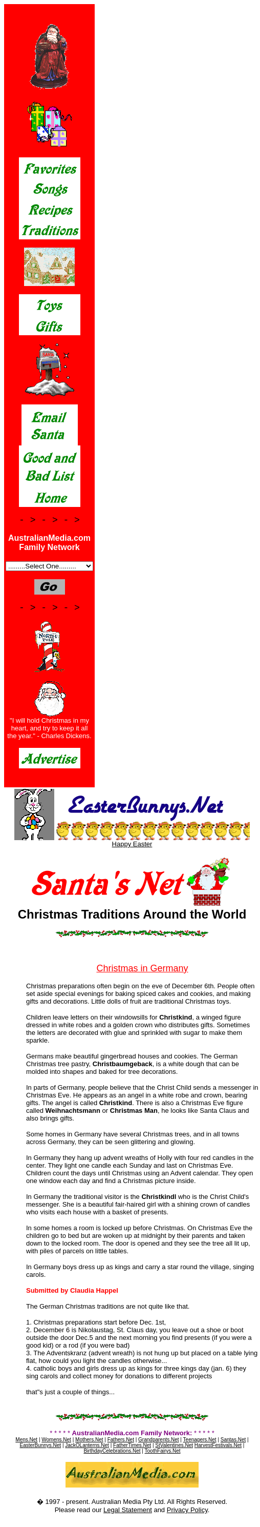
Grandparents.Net (158, 1439)
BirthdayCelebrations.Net (111, 1451)
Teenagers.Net (199, 1439)
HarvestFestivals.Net (218, 1445)
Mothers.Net (89, 1439)
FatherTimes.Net (132, 1445)
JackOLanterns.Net (87, 1445)
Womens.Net (56, 1439)
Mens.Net (26, 1439)
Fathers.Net (120, 1439)
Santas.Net (233, 1439)
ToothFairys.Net (163, 1451)
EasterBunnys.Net (40, 1445)
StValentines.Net (174, 1445)
